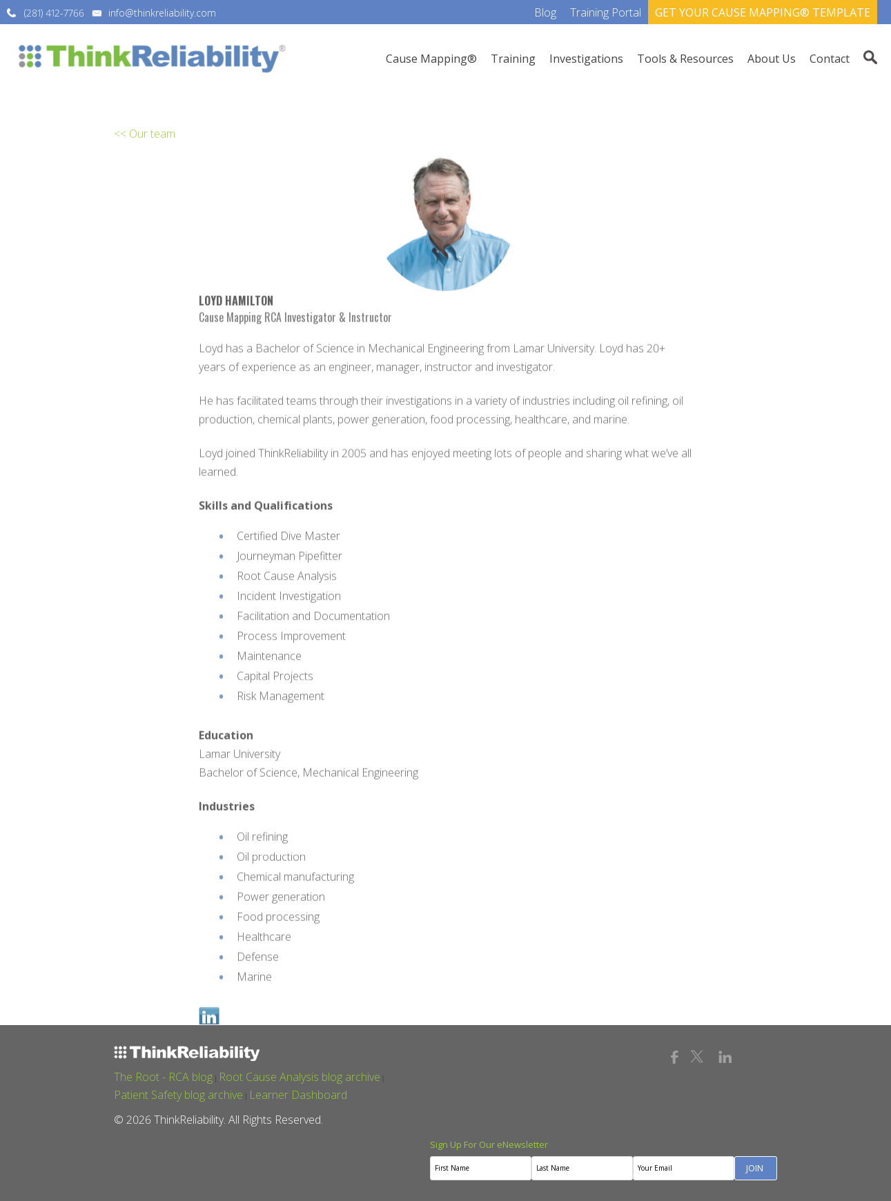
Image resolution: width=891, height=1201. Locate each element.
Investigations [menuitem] (586, 58)
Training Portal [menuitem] (605, 12)
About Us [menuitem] (771, 58)
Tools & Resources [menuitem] (685, 58)
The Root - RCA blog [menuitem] (163, 1076)
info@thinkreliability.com (162, 12)
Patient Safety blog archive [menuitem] (178, 1094)
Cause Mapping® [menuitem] (431, 58)
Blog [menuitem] (545, 12)
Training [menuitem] (513, 58)
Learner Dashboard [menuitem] (298, 1094)
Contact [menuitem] (830, 58)
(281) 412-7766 (54, 12)
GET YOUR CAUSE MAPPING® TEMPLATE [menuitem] (762, 12)
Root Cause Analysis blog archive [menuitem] (299, 1076)
